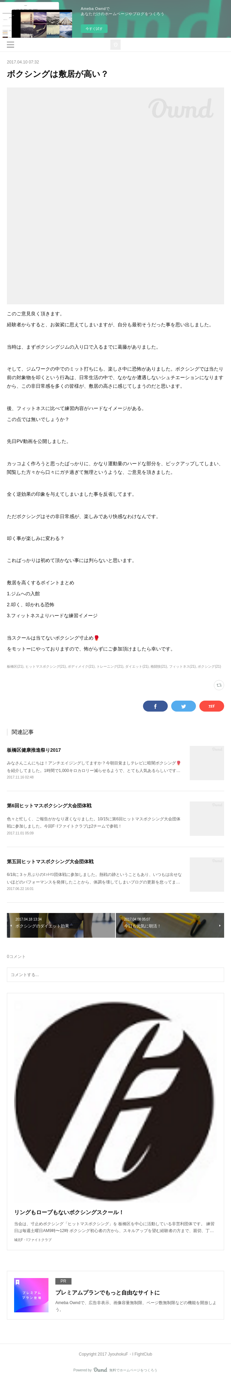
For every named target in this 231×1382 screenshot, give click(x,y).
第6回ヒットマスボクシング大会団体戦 (49, 805)
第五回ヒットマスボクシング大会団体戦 (50, 861)
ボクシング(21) (209, 666)
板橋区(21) (15, 666)
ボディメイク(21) (81, 666)
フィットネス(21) (182, 666)
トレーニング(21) (110, 666)
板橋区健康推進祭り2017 (34, 750)
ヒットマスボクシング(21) (45, 666)
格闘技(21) (159, 666)
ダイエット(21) (136, 666)
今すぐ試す (94, 29)
